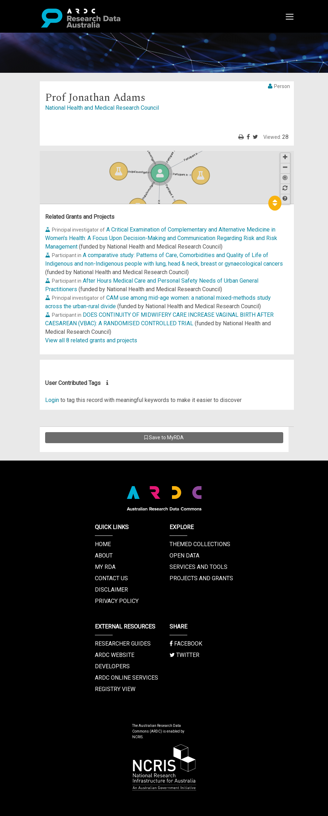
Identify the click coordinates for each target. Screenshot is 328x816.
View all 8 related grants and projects (91, 340)
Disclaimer (111, 589)
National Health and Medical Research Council (102, 107)
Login (52, 400)
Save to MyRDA (164, 437)
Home (103, 544)
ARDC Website (114, 655)
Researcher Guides (123, 643)
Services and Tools (198, 567)
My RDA (105, 567)
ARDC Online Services (126, 677)
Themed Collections (200, 544)
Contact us (111, 578)
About (104, 555)
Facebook (186, 643)
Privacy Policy (117, 601)
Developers (112, 666)
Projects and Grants (201, 578)
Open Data (184, 555)
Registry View (115, 689)
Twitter (184, 655)
